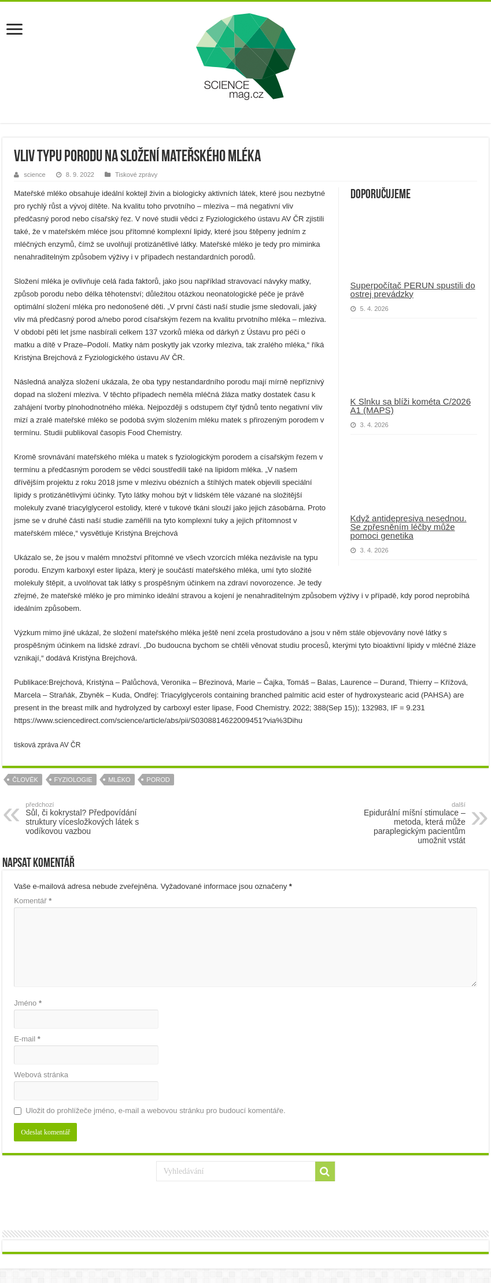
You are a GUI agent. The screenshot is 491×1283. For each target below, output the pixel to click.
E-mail (27, 1038)
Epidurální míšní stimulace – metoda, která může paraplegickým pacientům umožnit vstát (406, 823)
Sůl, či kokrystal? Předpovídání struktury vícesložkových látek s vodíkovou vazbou (84, 818)
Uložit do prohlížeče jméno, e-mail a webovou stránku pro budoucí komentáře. (155, 1110)
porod (157, 779)
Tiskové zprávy (136, 174)
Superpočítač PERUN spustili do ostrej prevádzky (412, 289)
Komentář (32, 900)
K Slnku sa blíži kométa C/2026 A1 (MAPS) (410, 405)
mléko (119, 779)
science (34, 174)
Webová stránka (41, 1074)
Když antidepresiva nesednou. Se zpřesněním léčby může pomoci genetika (408, 526)
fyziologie (73, 779)
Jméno (28, 1003)
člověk (25, 779)
